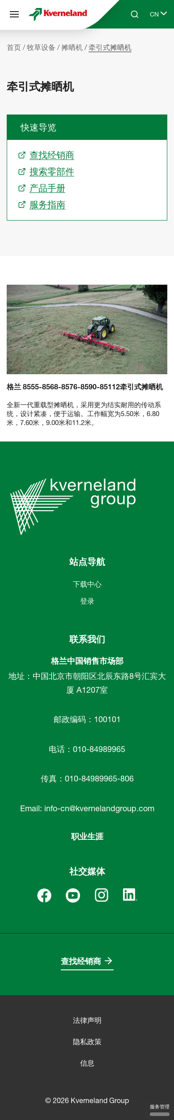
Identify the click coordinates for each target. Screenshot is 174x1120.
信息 (87, 1063)
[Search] (135, 14)
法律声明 (87, 1020)
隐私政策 (87, 1041)
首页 (14, 47)
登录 (87, 601)
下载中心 (87, 584)
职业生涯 (87, 836)
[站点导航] (14, 14)
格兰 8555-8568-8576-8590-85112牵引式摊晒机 (85, 387)
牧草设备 (41, 47)
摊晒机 (72, 47)
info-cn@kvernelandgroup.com (99, 808)
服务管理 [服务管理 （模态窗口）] (160, 1110)
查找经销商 (81, 961)
